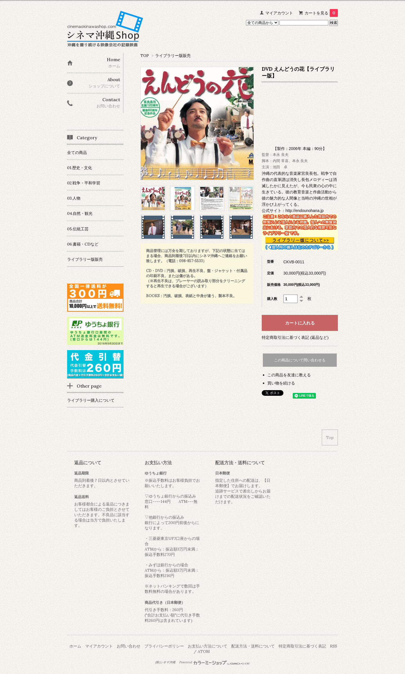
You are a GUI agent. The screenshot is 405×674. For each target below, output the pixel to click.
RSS (333, 646)
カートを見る (321, 13)
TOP (144, 55)
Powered (214, 662)
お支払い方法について (207, 646)
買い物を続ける (281, 383)
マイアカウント (279, 13)
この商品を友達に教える (289, 374)
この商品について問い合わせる (299, 360)
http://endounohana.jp (304, 210)
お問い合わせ (128, 646)
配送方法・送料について (253, 646)
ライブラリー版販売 (173, 55)
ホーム (75, 646)
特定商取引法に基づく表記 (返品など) (295, 337)
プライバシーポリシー (164, 646)
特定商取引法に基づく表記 (302, 646)
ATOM (204, 651)
